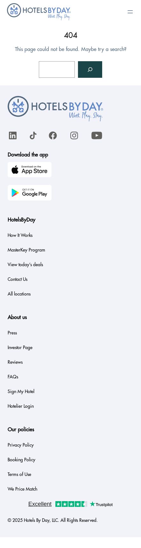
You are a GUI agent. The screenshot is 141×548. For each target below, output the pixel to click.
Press (12, 333)
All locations (19, 294)
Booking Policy (21, 460)
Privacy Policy (21, 445)
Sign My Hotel (21, 391)
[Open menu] (130, 12)
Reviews (15, 362)
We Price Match (22, 489)
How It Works (20, 235)
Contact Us (17, 279)
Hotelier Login (21, 406)
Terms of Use (19, 474)
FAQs (13, 377)
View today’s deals (25, 264)
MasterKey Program (26, 250)
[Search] (90, 69)
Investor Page (20, 347)
